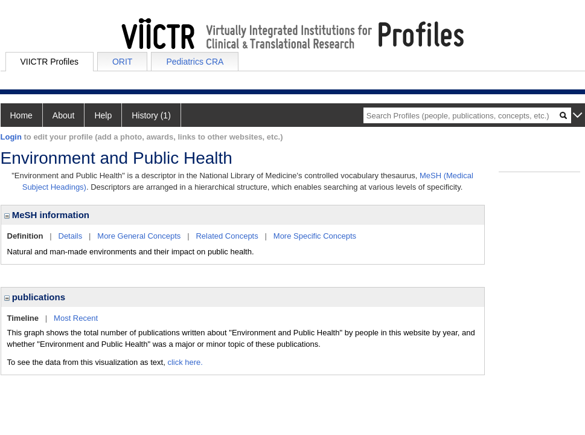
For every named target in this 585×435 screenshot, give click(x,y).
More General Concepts (139, 235)
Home (21, 115)
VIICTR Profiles (49, 61)
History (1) (151, 115)
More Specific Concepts (314, 235)
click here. (185, 362)
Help (103, 115)
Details (71, 235)
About (64, 115)
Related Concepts (227, 235)
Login (11, 136)
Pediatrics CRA (194, 61)
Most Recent (76, 318)
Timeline (23, 318)
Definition (25, 235)
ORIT (122, 61)
